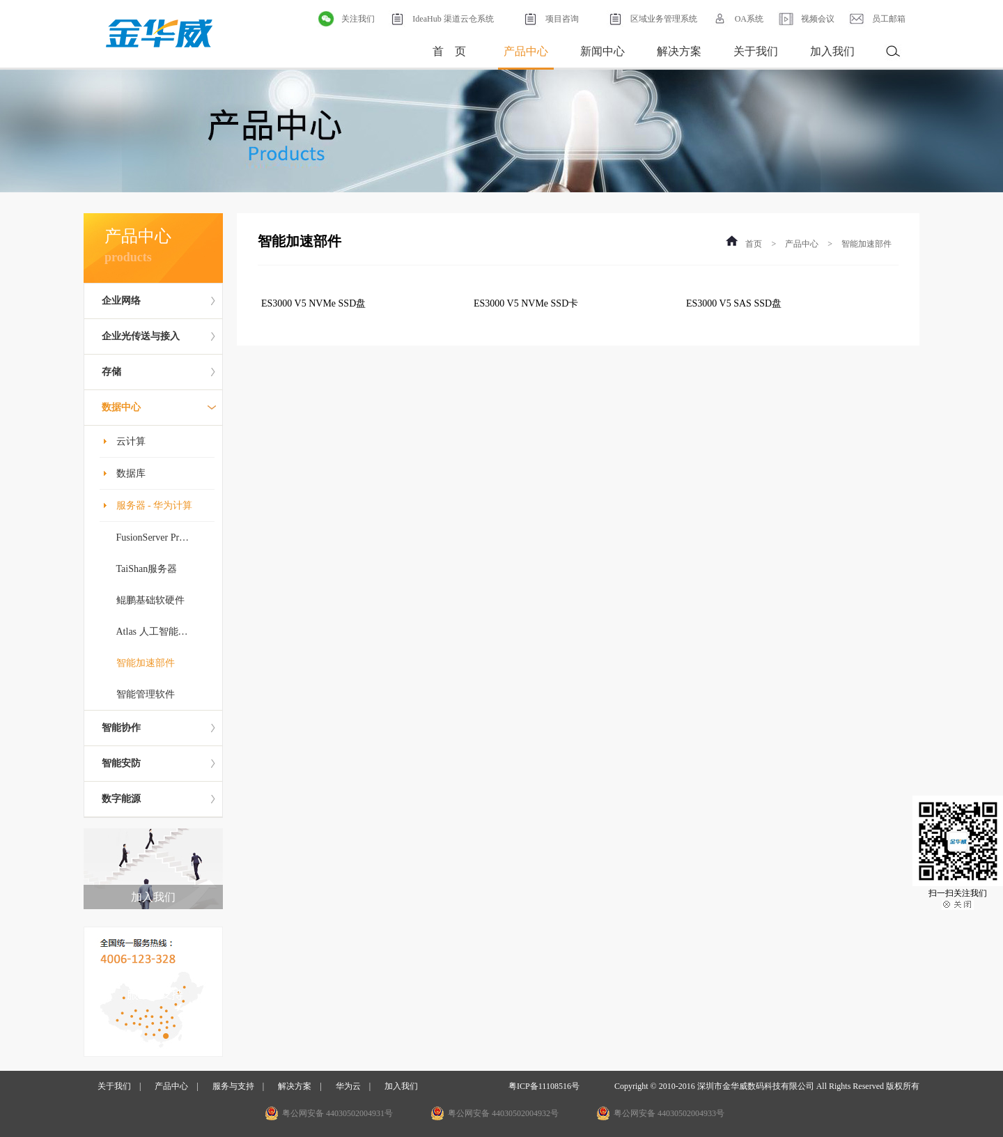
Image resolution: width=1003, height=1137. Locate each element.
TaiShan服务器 (147, 569)
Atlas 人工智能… (152, 631)
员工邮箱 (876, 18)
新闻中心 (602, 51)
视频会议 (805, 18)
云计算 (131, 441)
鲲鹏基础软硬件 (150, 600)
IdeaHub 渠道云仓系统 (441, 18)
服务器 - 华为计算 (154, 505)
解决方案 (679, 51)
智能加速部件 (145, 663)
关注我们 (346, 18)
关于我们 (755, 51)
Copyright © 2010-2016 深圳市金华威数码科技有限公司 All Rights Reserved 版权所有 (766, 1086)
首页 (753, 244)
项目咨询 (550, 18)
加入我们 (832, 51)
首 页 (449, 51)
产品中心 (526, 51)
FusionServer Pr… (152, 537)
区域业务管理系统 (652, 18)
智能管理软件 (145, 694)
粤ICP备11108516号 (544, 1086)
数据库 (131, 473)
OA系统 (737, 18)
